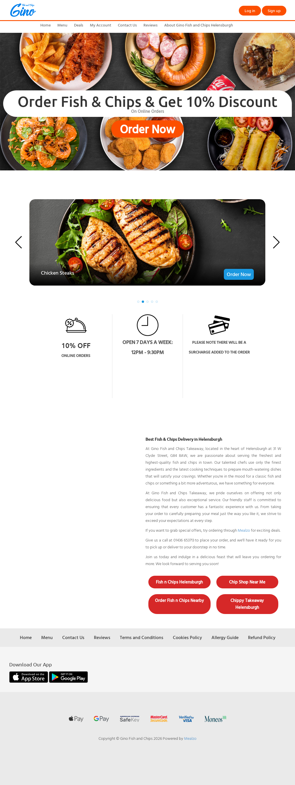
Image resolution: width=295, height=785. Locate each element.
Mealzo (244, 530)
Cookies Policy (187, 637)
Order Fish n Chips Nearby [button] (179, 600)
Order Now (147, 129)
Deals (78, 25)
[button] (18, 242)
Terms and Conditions (141, 637)
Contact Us (127, 25)
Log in (250, 10)
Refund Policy (261, 637)
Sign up (274, 10)
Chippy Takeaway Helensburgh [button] (247, 604)
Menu (62, 25)
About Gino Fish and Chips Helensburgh (198, 25)
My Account (100, 25)
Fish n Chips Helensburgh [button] (179, 582)
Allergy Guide (225, 637)
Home (45, 25)
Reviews (150, 25)
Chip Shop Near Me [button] (247, 582)
